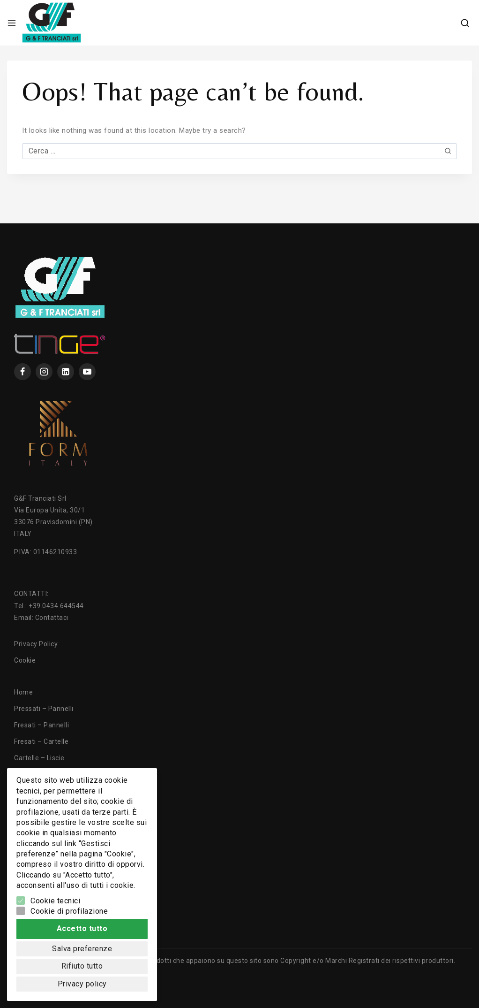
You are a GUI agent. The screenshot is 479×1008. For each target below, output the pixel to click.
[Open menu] (11, 23)
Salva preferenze (82, 944)
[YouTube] (87, 371)
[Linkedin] (65, 371)
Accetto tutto (82, 922)
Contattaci (51, 617)
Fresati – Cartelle (41, 741)
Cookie (25, 660)
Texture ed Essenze (45, 823)
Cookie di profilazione (69, 904)
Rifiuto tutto (82, 963)
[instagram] (44, 371)
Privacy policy (82, 982)
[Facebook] (22, 371)
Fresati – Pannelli (41, 725)
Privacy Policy (36, 644)
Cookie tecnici (55, 893)
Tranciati (28, 790)
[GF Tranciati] (51, 22)
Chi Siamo (30, 840)
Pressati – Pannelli (44, 708)
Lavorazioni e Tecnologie (53, 807)
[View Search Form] (465, 23)
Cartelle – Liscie (39, 758)
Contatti (27, 856)
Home (23, 692)
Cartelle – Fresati (41, 774)
